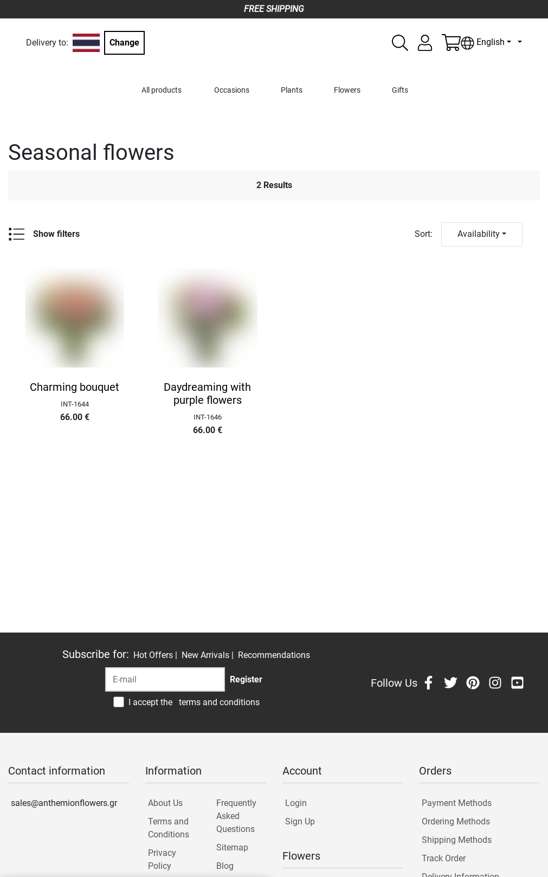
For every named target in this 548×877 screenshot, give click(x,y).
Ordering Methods (456, 821)
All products (161, 90)
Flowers (347, 90)
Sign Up (300, 821)
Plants (291, 90)
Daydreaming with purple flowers (207, 394)
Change (124, 42)
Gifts (400, 90)
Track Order (444, 858)
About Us (165, 803)
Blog (225, 866)
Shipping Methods (457, 840)
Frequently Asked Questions (236, 816)
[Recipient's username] (165, 679)
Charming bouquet (74, 387)
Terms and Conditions (168, 828)
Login (296, 803)
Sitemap (232, 847)
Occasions (231, 90)
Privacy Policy (162, 859)
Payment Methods (457, 803)
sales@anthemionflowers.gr (64, 803)
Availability (478, 234)
